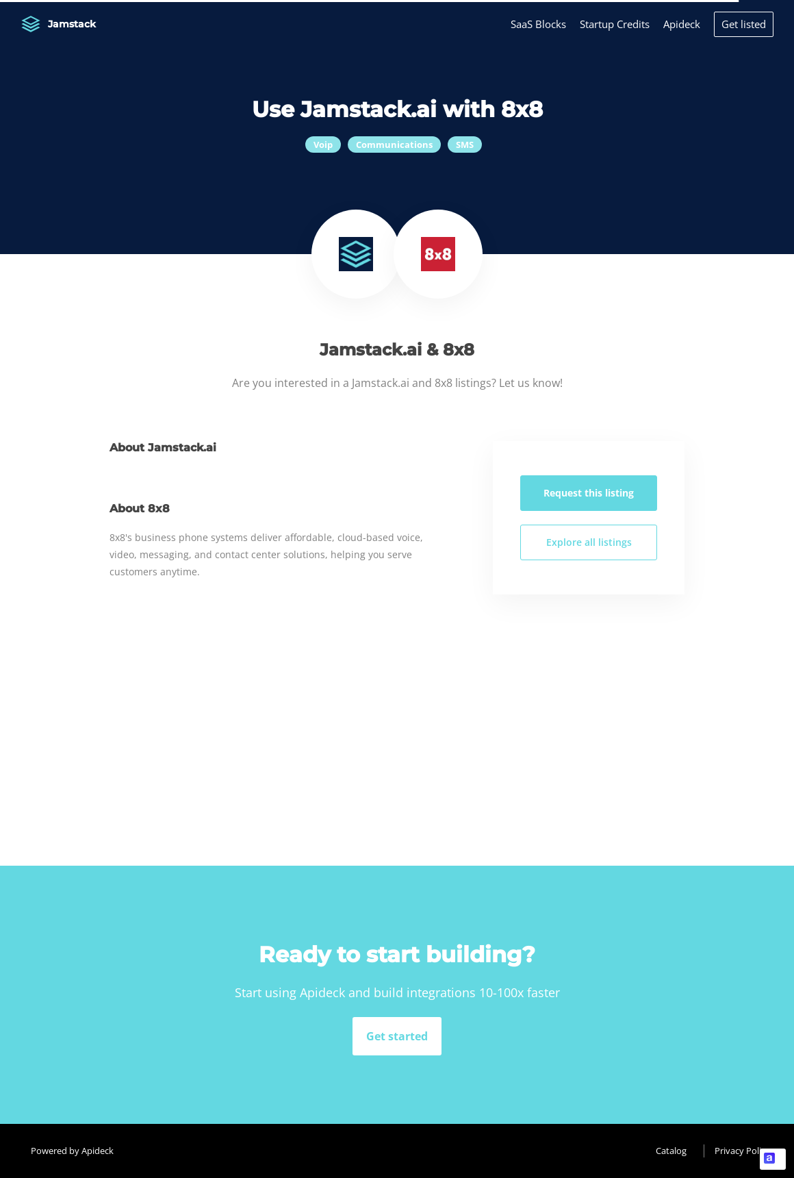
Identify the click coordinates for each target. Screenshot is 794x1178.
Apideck (681, 24)
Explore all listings (589, 542)
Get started (397, 1036)
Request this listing (588, 492)
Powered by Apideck (72, 1150)
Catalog (671, 1150)
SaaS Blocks (538, 24)
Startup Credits (615, 24)
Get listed (743, 24)
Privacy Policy (742, 1150)
